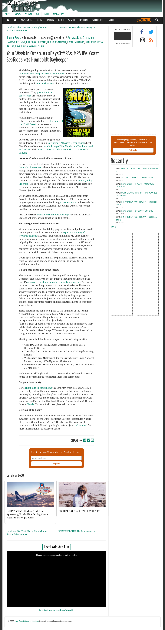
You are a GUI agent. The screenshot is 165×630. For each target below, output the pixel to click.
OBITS (39, 20)
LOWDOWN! (50, 20)
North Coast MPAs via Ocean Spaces (66, 142)
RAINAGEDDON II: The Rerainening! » (76, 27)
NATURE (61, 20)
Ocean (100, 42)
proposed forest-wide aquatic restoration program (53, 282)
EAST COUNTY (58, 14)
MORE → (115, 227)
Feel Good (31, 42)
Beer (79, 38)
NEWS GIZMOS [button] (27, 20)
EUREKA (8, 14)
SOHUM (46, 14)
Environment (13, 42)
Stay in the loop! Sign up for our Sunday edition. (55, 452)
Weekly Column (36, 46)
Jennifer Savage (14, 38)
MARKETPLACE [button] (98, 20)
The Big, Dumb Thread (17, 46)
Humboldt (41, 42)
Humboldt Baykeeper (30, 167)
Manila (30, 404)
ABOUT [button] (112, 20)
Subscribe (133, 150)
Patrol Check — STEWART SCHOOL (137, 211)
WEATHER (71, 20)
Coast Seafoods (68, 202)
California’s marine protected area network (41, 73)
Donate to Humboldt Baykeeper (54, 214)
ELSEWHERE (83, 20)
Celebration (88, 38)
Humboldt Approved (56, 42)
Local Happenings (75, 42)
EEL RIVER (28, 14)
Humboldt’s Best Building (38, 387)
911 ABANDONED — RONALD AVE (137, 178)
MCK (37, 14)
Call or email (80, 425)
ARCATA (18, 14)
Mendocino (90, 42)
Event (22, 42)
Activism (72, 38)
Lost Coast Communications (27, 621)
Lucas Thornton (45, 83)
